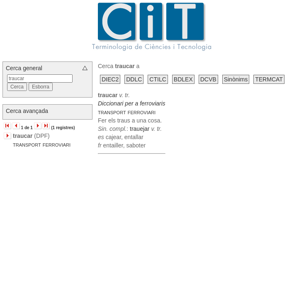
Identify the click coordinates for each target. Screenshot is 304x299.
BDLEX (183, 79)
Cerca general (24, 68)
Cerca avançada (27, 111)
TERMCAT (269, 79)
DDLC (134, 79)
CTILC (157, 79)
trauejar (139, 128)
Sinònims (236, 79)
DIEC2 (110, 79)
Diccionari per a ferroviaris (131, 103)
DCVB (208, 79)
